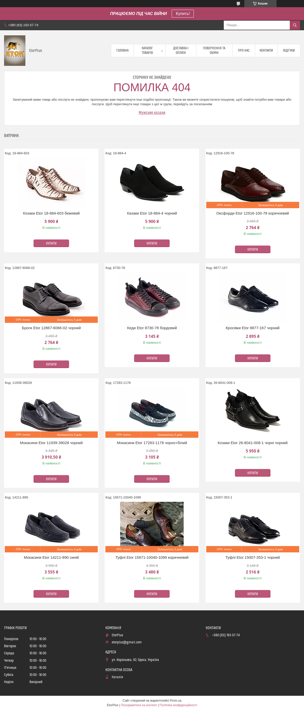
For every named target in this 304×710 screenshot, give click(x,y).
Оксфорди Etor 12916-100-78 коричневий (252, 213)
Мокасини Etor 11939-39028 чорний (51, 443)
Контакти (266, 51)
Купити (51, 243)
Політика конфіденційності (178, 705)
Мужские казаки (152, 112)
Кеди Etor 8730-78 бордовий (152, 328)
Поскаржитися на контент (139, 705)
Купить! (183, 13)
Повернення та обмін (214, 50)
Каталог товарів (147, 50)
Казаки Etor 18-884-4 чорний (152, 213)
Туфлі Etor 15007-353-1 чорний (252, 557)
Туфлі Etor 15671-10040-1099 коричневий (152, 557)
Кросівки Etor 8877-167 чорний (253, 328)
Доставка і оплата (180, 50)
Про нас (244, 51)
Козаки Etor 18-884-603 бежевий (51, 213)
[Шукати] (295, 25)
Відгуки (289, 51)
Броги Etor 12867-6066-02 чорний (51, 328)
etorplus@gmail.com (127, 642)
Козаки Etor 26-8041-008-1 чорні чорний (252, 443)
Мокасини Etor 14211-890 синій (51, 557)
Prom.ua (175, 700)
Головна (122, 51)
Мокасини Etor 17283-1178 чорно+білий (152, 443)
